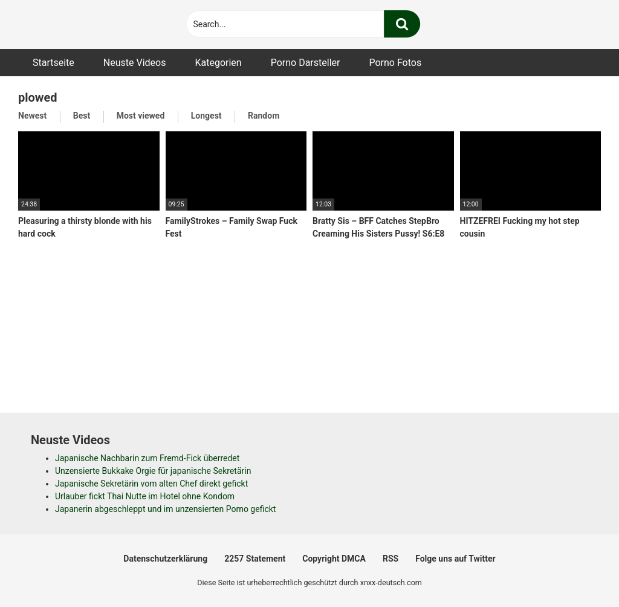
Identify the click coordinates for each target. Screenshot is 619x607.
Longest (206, 115)
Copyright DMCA (334, 558)
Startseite (53, 62)
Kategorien (218, 62)
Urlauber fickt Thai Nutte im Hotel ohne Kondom (145, 496)
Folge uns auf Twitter (455, 558)
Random (263, 115)
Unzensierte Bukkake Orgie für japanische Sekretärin (153, 471)
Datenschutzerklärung (165, 558)
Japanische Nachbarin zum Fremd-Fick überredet (147, 458)
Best (81, 115)
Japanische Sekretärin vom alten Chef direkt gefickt (151, 483)
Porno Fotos (395, 62)
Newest (32, 115)
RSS (390, 558)
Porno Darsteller (305, 62)
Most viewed (141, 115)
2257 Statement (254, 558)
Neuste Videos (134, 62)
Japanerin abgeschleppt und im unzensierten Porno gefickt (165, 509)
